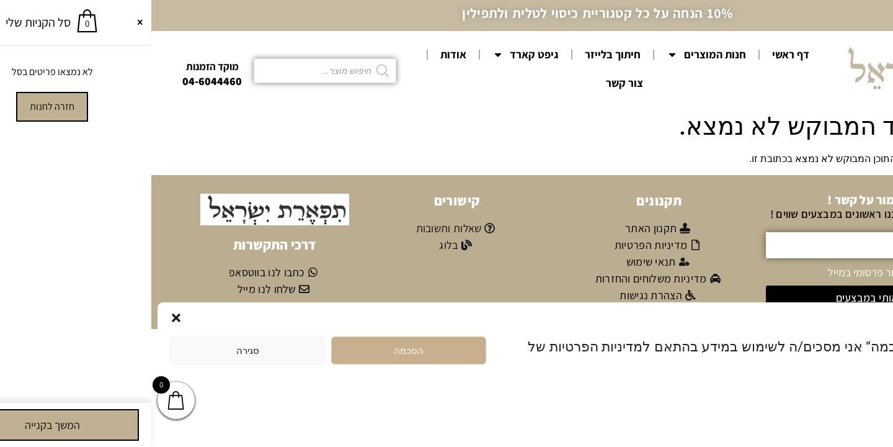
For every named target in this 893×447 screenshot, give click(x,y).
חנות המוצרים (555, 54)
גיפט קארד (374, 54)
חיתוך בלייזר (461, 54)
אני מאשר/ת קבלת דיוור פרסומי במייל (755, 271)
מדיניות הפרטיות (821, 397)
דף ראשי (639, 54)
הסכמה (257, 350)
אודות (302, 54)
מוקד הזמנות (61, 66)
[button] (25, 318)
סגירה (96, 350)
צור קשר (473, 83)
